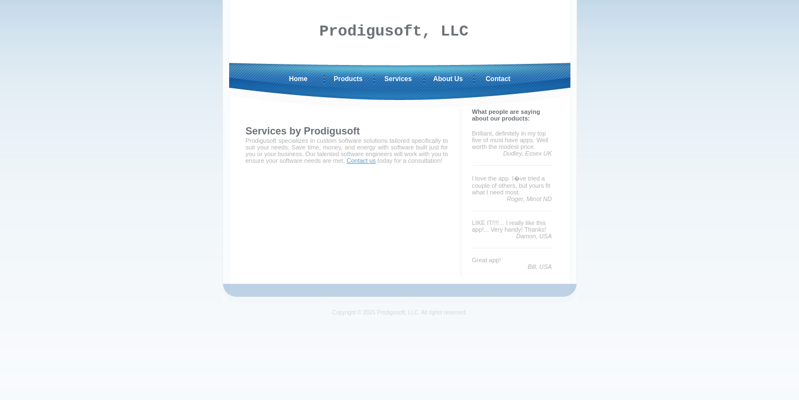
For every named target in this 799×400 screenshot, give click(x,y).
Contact (498, 79)
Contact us (361, 160)
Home (298, 79)
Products (347, 79)
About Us (448, 79)
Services (398, 79)
